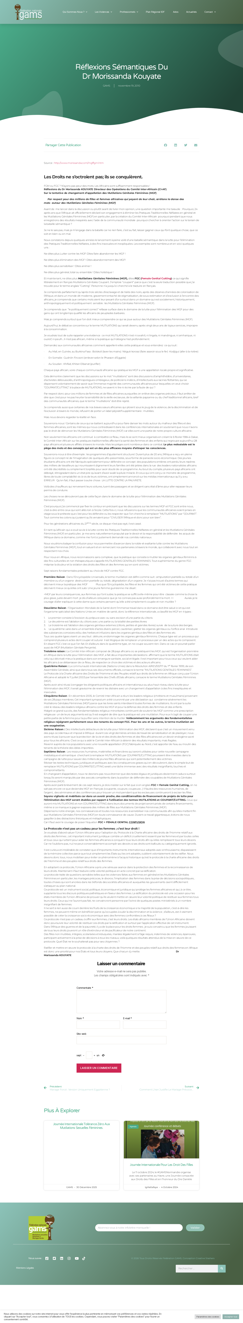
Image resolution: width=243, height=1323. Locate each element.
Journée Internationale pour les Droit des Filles (161, 1165)
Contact (210, 12)
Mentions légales (25, 1268)
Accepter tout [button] (230, 1316)
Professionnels (129, 12)
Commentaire (85, 988)
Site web (81, 1033)
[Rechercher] (222, 1269)
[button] (165, 145)
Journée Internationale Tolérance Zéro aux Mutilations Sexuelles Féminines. (81, 1126)
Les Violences (103, 12)
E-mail (127, 1018)
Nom (80, 1018)
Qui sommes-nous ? (75, 12)
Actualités (191, 12)
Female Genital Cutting (156, 278)
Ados (175, 12)
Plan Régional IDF (155, 12)
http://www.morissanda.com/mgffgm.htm (79, 162)
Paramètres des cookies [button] (208, 1316)
